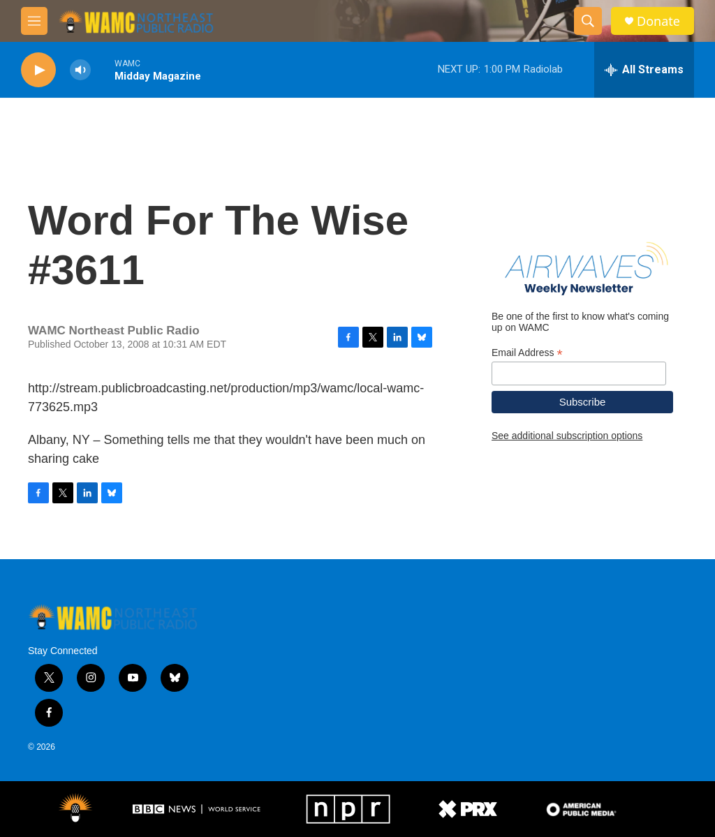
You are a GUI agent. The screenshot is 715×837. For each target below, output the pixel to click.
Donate (658, 21)
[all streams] (644, 70)
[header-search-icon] (588, 21)
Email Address (527, 353)
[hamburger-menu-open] (34, 21)
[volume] (80, 70)
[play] (38, 70)
